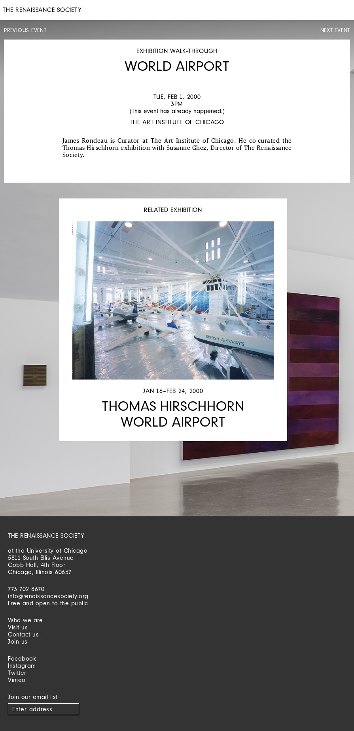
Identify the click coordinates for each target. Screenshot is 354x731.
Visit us (18, 627)
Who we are (25, 620)
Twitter (17, 672)
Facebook (22, 658)
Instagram (22, 665)
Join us (18, 641)
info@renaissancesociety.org (48, 596)
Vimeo (17, 680)
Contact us (23, 634)
